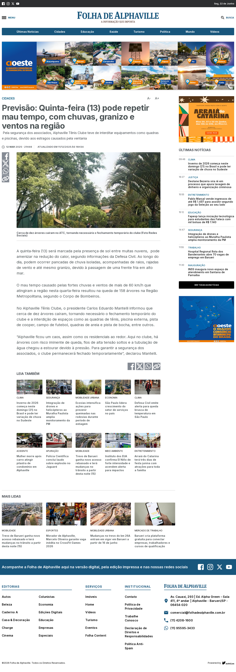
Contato (131, 597)
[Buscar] (226, 17)
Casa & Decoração (16, 620)
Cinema (7, 635)
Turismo (139, 31)
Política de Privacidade (134, 606)
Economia (46, 604)
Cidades (59, 31)
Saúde (114, 31)
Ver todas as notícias (206, 285)
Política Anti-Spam (134, 646)
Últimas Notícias (28, 31)
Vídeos (214, 31)
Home (89, 604)
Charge (7, 628)
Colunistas (47, 597)
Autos (6, 597)
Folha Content (95, 635)
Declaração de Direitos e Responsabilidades (139, 632)
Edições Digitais (50, 612)
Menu (8, 18)
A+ (157, 98)
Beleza (7, 604)
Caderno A (10, 612)
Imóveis (91, 597)
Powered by (221, 663)
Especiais (46, 635)
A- (149, 98)
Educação (87, 31)
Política (165, 31)
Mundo (190, 31)
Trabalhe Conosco (131, 618)
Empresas (46, 628)
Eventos (91, 628)
